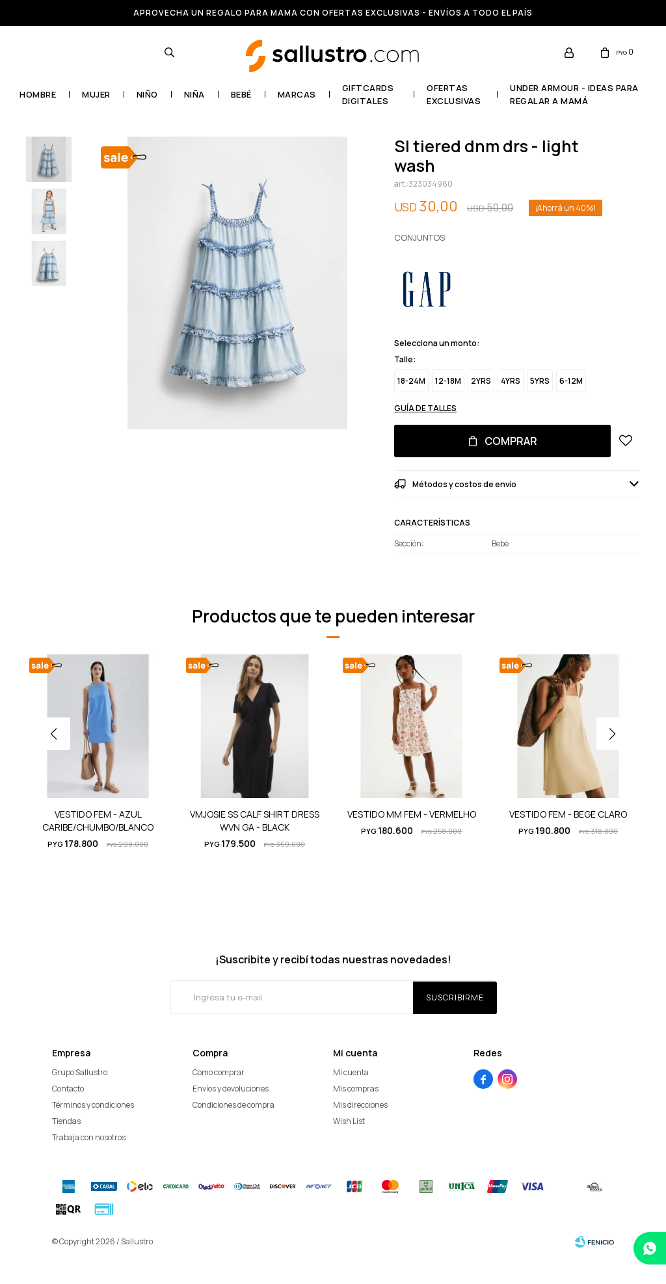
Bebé (241, 94)
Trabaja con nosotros (89, 1137)
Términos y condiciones (93, 1104)
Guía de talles (425, 408)
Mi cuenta (351, 1072)
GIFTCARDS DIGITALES (368, 94)
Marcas (297, 94)
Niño (147, 94)
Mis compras (356, 1088)
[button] (617, 759)
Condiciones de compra (233, 1104)
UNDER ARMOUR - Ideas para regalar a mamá (574, 94)
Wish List (349, 1121)
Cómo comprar (219, 1072)
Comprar (511, 441)
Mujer (96, 94)
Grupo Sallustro (79, 1072)
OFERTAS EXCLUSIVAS (454, 94)
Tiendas (66, 1121)
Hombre (38, 94)
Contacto (68, 1088)
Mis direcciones (360, 1104)
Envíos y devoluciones (231, 1088)
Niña (194, 94)
